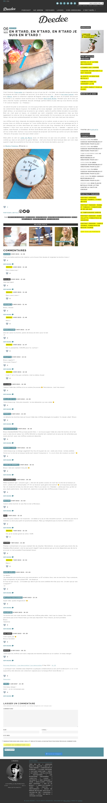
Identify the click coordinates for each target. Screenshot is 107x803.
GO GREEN (38, 10)
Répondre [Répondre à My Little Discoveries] (7, 607)
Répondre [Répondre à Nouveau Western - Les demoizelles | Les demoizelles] (6, 679)
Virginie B (8, 304)
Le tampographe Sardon (91, 212)
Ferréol (7, 414)
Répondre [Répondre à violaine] (7, 394)
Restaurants (34, 788)
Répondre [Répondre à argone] (7, 264)
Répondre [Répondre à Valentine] (7, 629)
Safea (80, 800)
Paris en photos (38, 787)
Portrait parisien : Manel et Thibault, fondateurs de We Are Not (91, 207)
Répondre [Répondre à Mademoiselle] (7, 496)
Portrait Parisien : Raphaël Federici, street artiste (91, 199)
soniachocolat (10, 428)
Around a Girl (10, 448)
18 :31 (32, 465)
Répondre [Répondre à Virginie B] (7, 314)
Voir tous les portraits (90, 231)
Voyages (50, 10)
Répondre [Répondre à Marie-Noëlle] (7, 593)
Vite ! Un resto (44, 794)
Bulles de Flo (10, 399)
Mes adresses (45, 780)
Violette (7, 357)
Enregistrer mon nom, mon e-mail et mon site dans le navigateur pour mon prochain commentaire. (40, 741)
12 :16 (25, 372)
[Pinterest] (28, 211)
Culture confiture (38, 771)
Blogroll (95, 5)
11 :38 (23, 254)
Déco (50, 771)
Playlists (94, 129)
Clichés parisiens (45, 769)
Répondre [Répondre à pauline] (7, 289)
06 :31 (23, 650)
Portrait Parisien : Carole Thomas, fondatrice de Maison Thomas (92, 225)
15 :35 (25, 530)
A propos (79, 5)
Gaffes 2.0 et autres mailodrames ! (89, 63)
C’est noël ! (89, 10)
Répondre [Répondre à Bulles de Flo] (7, 409)
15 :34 (25, 560)
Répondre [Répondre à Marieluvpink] (7, 342)
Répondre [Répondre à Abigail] (7, 660)
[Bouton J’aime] (4, 207)
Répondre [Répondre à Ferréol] (7, 424)
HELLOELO (67, 800)
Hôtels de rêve (46, 773)
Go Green (34, 773)
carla (6, 684)
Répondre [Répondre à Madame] (7, 511)
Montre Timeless (11, 146)
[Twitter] (24, 211)
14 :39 (21, 684)
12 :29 (28, 399)
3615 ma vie (34, 764)
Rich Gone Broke (50, 98)
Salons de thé (35, 792)
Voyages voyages (35, 795)
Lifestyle (33, 778)
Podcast (26, 10)
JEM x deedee (30, 217)
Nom (5, 729)
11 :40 (23, 279)
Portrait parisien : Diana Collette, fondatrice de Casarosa (91, 218)
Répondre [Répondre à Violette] (7, 369)
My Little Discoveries (13, 597)
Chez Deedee (34, 767)
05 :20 (25, 633)
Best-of (48, 766)
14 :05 (23, 414)
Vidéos (32, 794)
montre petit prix (39, 219)
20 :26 (28, 479)
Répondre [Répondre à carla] (7, 696)
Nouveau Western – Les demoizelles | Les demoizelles (22, 665)
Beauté (39, 766)
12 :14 (24, 357)
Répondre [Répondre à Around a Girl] (7, 460)
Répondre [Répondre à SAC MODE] (7, 646)
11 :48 (25, 267)
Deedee (10, 9)
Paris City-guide (44, 785)
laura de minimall (11, 465)
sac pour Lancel (67, 94)
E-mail (44, 729)
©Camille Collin (15, 785)
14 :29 (54, 665)
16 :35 (30, 428)
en (8, 1)
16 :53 (28, 448)
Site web (6, 735)
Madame (7, 501)
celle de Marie (26, 138)
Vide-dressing (73, 10)
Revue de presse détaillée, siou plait (40, 789)
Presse (90, 5)
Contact (101, 5)
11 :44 (25, 304)
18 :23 (26, 612)
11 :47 (28, 329)
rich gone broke (53, 219)
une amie (18, 92)
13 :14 (35, 597)
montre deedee (41, 217)
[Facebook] (20, 211)
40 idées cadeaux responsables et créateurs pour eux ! (91, 149)
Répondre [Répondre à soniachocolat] (7, 443)
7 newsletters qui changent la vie (88, 83)
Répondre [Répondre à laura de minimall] (7, 475)
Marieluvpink (9, 329)
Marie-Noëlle (9, 572)
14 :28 (22, 543)
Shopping (13, 28)
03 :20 (28, 572)
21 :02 (23, 501)
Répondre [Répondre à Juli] (7, 528)
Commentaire (8, 708)
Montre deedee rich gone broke (59, 217)
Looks (60, 10)
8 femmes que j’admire (90, 67)
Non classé (40, 781)
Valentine (8, 612)
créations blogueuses (16, 217)
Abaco (9, 96)
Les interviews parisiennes (40, 775)
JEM (51, 96)
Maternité (33, 780)
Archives (85, 5)
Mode (31, 781)
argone (7, 254)
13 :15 (20, 515)
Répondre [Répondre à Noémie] (7, 557)
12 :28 (24, 384)
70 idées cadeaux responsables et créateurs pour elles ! (91, 142)
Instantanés (38, 774)
